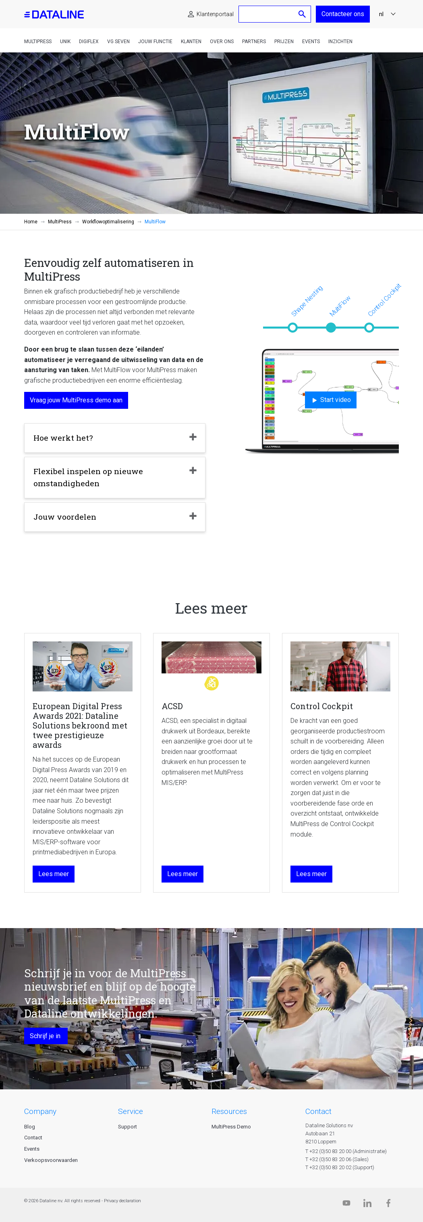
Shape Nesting (307, 300)
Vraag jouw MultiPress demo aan (76, 400)
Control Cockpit (384, 299)
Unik (65, 41)
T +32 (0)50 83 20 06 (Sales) (337, 1159)
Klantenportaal (215, 14)
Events (311, 41)
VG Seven (118, 41)
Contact (33, 1138)
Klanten (191, 41)
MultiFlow (340, 306)
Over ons (222, 41)
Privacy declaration (122, 1200)
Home (30, 222)
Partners (254, 41)
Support (127, 1127)
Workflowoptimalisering (108, 222)
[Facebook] (388, 1205)
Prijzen (284, 41)
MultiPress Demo (231, 1127)
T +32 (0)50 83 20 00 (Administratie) (346, 1151)
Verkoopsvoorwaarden (51, 1160)
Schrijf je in (46, 1036)
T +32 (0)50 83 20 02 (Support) (339, 1167)
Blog (29, 1127)
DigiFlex (89, 41)
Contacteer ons (342, 14)
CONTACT (318, 1111)
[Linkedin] (367, 1205)
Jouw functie (155, 41)
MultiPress (38, 41)
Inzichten (340, 41)
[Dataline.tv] (346, 1205)
